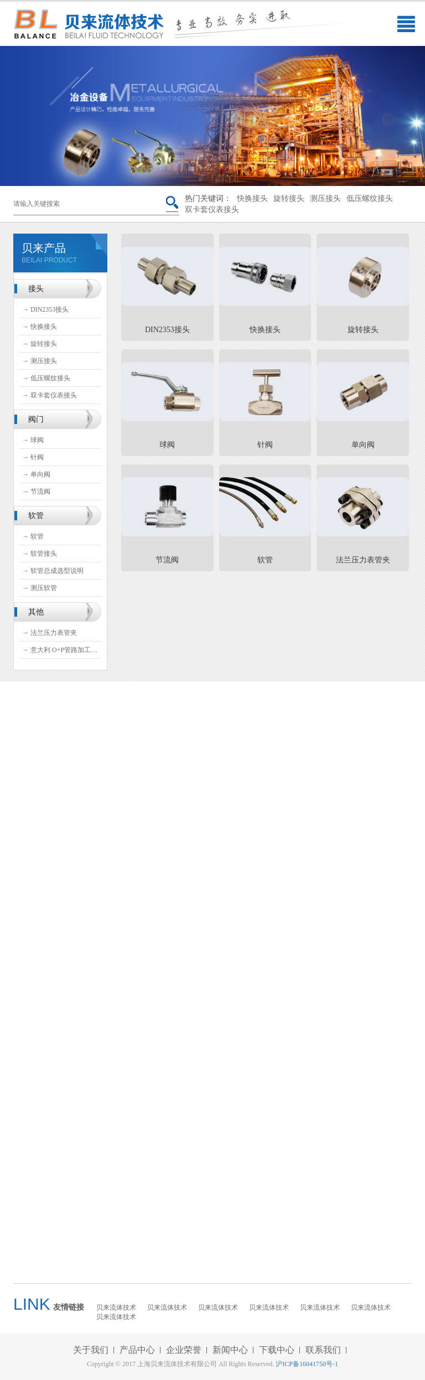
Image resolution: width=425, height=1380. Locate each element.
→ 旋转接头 (39, 344)
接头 (36, 289)
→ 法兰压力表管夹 (49, 633)
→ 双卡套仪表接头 (49, 395)
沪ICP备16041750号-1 (307, 1364)
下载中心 (276, 1350)
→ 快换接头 (39, 326)
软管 (36, 515)
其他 (36, 612)
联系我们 (323, 1350)
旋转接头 (288, 198)
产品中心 (137, 1350)
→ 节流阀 (36, 491)
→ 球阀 (33, 440)
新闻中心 (230, 1350)
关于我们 (90, 1350)
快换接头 (252, 198)
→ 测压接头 (39, 361)
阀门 (36, 419)
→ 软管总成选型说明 (53, 571)
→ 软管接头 (39, 553)
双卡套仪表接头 (212, 209)
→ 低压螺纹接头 (46, 378)
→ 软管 (33, 536)
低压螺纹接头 (369, 198)
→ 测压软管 (39, 588)
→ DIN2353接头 (45, 309)
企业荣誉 (183, 1350)
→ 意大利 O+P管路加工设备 (61, 650)
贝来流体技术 (116, 1307)
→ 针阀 (33, 457)
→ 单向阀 (36, 474)
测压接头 (325, 198)
